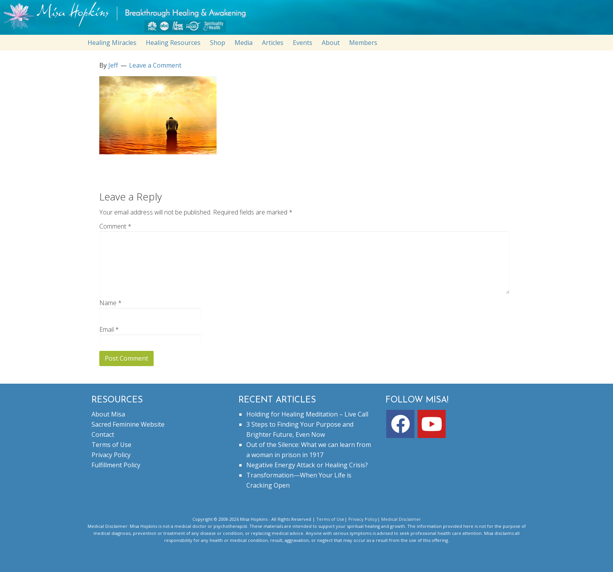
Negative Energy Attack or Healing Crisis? (307, 465)
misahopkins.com (310, 19)
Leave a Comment (155, 65)
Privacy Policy (111, 454)
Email (109, 329)
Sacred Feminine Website (128, 424)
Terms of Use (111, 444)
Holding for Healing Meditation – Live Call (307, 414)
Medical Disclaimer (401, 519)
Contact (102, 434)
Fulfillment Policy (115, 465)
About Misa (108, 414)
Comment (115, 226)
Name (110, 303)
